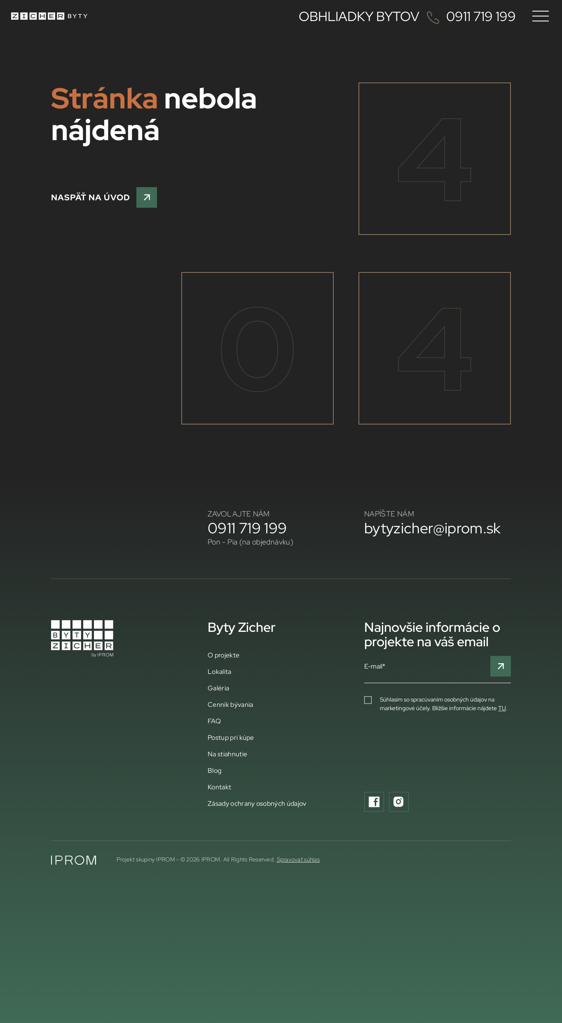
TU (502, 751)
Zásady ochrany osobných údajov (257, 846)
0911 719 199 (247, 571)
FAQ (214, 764)
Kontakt (219, 830)
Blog (214, 813)
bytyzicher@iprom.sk (432, 571)
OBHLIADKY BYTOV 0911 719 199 (407, 16)
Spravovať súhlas (298, 902)
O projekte (223, 698)
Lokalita (220, 715)
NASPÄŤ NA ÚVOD (104, 197)
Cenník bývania (230, 748)
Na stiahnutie (227, 797)
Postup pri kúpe (231, 781)
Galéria (218, 731)
